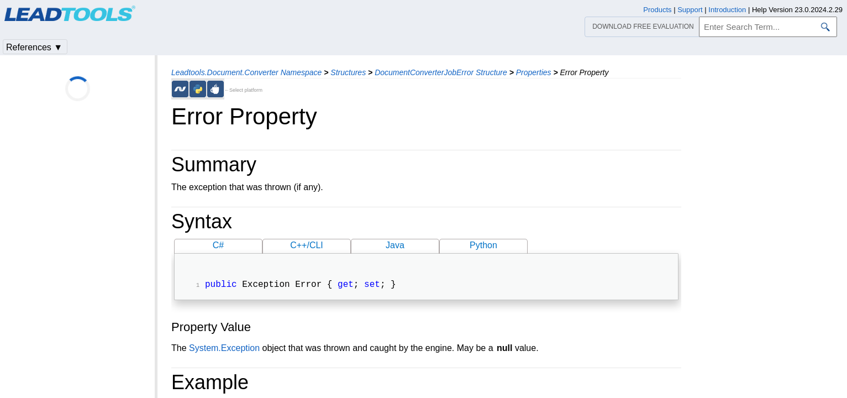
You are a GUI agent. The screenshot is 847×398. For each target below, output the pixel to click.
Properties (533, 72)
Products (657, 10)
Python (483, 245)
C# (218, 245)
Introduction (727, 10)
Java (395, 245)
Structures (348, 72)
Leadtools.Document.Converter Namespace (246, 72)
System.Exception (224, 349)
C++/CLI (306, 245)
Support (690, 10)
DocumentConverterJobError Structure (441, 72)
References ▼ (34, 47)
